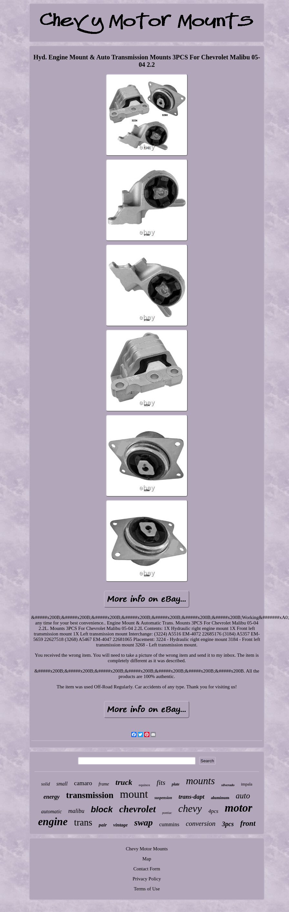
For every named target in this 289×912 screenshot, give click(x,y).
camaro (83, 783)
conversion (200, 823)
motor (239, 808)
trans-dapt (191, 796)
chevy (190, 808)
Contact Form (147, 868)
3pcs (228, 823)
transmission (90, 795)
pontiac (167, 813)
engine (53, 821)
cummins (169, 824)
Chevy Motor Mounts (147, 848)
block (102, 809)
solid (45, 784)
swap (143, 822)
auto (243, 795)
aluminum (220, 797)
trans (83, 822)
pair (103, 824)
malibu (76, 811)
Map (146, 858)
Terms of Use (147, 888)
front (247, 823)
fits (161, 782)
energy (52, 797)
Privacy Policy (147, 878)
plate (175, 784)
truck (123, 782)
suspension (163, 797)
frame (103, 784)
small (62, 783)
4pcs (213, 811)
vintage (120, 824)
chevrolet (137, 809)
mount (134, 794)
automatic (51, 811)
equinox (144, 785)
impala (246, 784)
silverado (227, 785)
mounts (200, 780)
